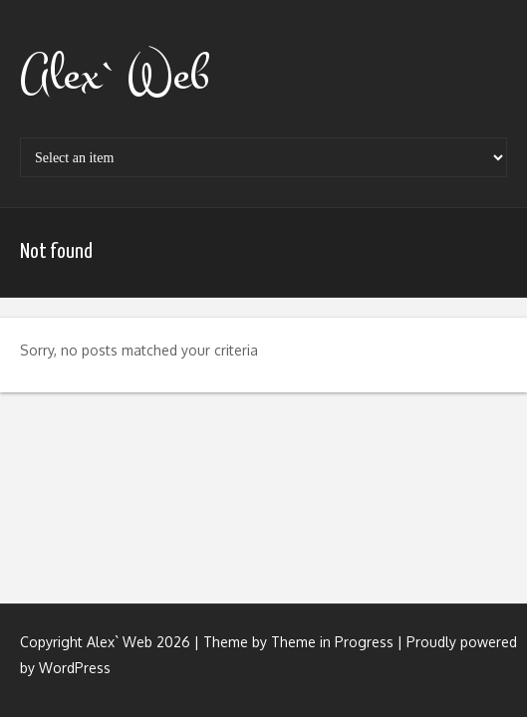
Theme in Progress (332, 641)
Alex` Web (114, 75)
